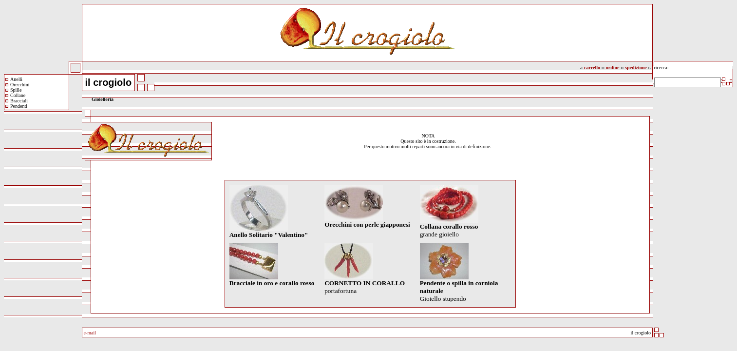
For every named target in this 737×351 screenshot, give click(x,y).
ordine (612, 67)
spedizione (635, 67)
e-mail (90, 332)
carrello (592, 67)
